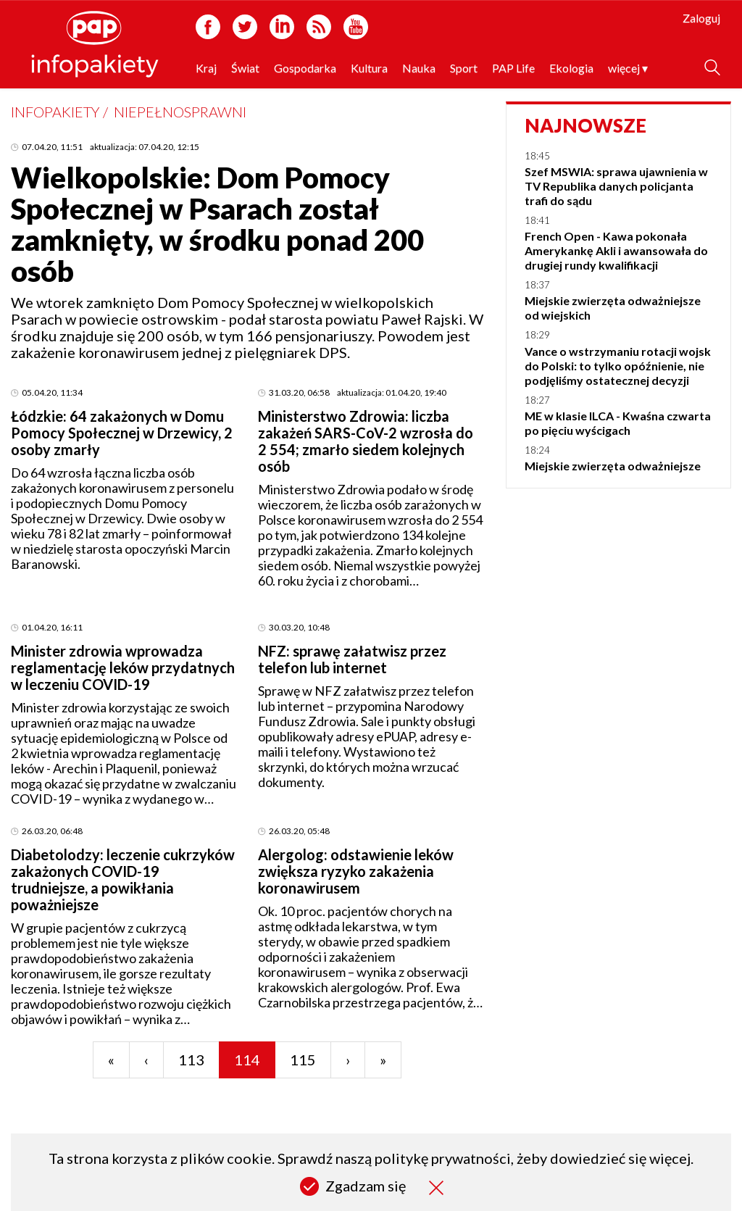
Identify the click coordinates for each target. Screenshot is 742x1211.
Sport (464, 68)
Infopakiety (55, 111)
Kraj (206, 68)
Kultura (369, 68)
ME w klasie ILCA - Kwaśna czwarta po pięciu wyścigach (618, 423)
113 (191, 1059)
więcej (628, 68)
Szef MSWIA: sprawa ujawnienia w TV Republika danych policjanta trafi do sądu (616, 186)
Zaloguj (701, 18)
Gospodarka (305, 68)
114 (247, 1059)
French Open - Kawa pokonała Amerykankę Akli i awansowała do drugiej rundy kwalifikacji (616, 250)
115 (303, 1059)
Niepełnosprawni (180, 111)
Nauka (418, 68)
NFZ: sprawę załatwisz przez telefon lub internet (352, 659)
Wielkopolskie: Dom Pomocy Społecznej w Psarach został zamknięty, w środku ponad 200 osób (217, 224)
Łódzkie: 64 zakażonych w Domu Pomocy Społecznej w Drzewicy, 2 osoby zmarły (122, 432)
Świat (245, 68)
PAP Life (513, 68)
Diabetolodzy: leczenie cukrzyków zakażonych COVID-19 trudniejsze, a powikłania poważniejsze (123, 879)
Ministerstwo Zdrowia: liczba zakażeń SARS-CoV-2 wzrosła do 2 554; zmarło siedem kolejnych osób (365, 441)
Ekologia (571, 68)
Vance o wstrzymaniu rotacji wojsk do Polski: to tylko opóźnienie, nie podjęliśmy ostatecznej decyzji (618, 365)
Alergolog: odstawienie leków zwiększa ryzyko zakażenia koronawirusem (356, 871)
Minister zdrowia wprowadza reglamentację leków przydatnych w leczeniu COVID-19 (123, 667)
